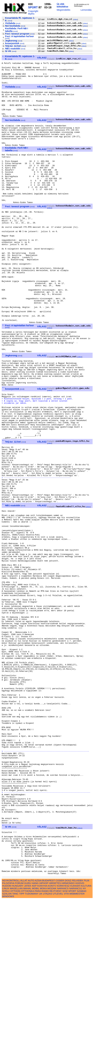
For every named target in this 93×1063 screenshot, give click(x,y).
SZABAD (81, 1054)
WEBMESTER (77, 1057)
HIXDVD (79, 1046)
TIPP (21, 1057)
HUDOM (6, 1049)
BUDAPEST (48, 1043)
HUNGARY (17, 1049)
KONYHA (42, 1049)
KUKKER (75, 1049)
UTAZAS (47, 1057)
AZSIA (38, 1043)
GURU (27, 1046)
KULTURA (86, 1049)
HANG (35, 1046)
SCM (65, 1054)
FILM (86, 1043)
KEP (34, 1049)
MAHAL (27, 1051)
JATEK (27, 1049)
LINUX (5, 1051)
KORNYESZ (63, 1049)
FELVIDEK (77, 1043)
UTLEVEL (58, 1057)
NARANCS (62, 1051)
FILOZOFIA (8, 1046)
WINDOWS (8, 1059)
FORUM (19, 1046)
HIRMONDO (68, 1046)
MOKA (43, 1051)
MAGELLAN (16, 1051)
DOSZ (68, 1043)
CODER (60, 1043)
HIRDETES (55, 1046)
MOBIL (35, 1051)
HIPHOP (43, 1046)
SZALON (7, 1057)
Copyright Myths (33, 12)
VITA (66, 1057)
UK (40, 1057)
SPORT (33, 7)
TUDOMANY (31, 1057)
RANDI (45, 1054)
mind (10, 21)
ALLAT (23, 1043)
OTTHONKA (27, 1054)
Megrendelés (63, 10)
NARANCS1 (75, 1051)
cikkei (75, 19)
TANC (15, 1057)
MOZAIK (51, 1051)
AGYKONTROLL (11, 1043)
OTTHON (15, 1054)
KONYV (52, 1049)
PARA (38, 1054)
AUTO (31, 1043)
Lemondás (86, 10)
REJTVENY (55, 1054)
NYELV (6, 1054)
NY (84, 1051)
